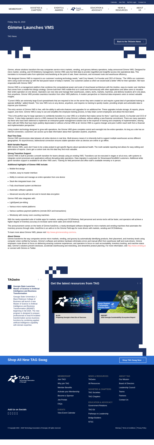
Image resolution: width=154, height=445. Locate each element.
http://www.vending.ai (137, 246)
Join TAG (122, 2)
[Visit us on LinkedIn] (11, 419)
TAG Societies (94, 398)
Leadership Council (127, 393)
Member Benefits (65, 393)
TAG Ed (91, 415)
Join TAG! (62, 385)
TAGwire (92, 385)
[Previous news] (38, 280)
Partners (122, 401)
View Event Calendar (66, 418)
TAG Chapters (94, 402)
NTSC (90, 427)
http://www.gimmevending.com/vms (61, 232)
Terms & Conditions (128, 433)
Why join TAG (63, 389)
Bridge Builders (94, 423)
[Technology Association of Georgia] (77, 9)
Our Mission (124, 385)
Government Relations (97, 411)
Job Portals (62, 405)
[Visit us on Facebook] (9, 419)
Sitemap (118, 433)
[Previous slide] (137, 283)
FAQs (60, 409)
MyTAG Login (131, 2)
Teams (122, 397)
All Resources (94, 389)
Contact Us (142, 2)
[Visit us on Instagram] (17, 419)
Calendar (114, 2)
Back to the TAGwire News (129, 42)
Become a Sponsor (66, 401)
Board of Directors (126, 389)
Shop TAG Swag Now (131, 366)
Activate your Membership (68, 397)
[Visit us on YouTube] (13, 419)
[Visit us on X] (15, 419)
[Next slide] (140, 283)
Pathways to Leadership (98, 419)
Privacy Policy (141, 433)
